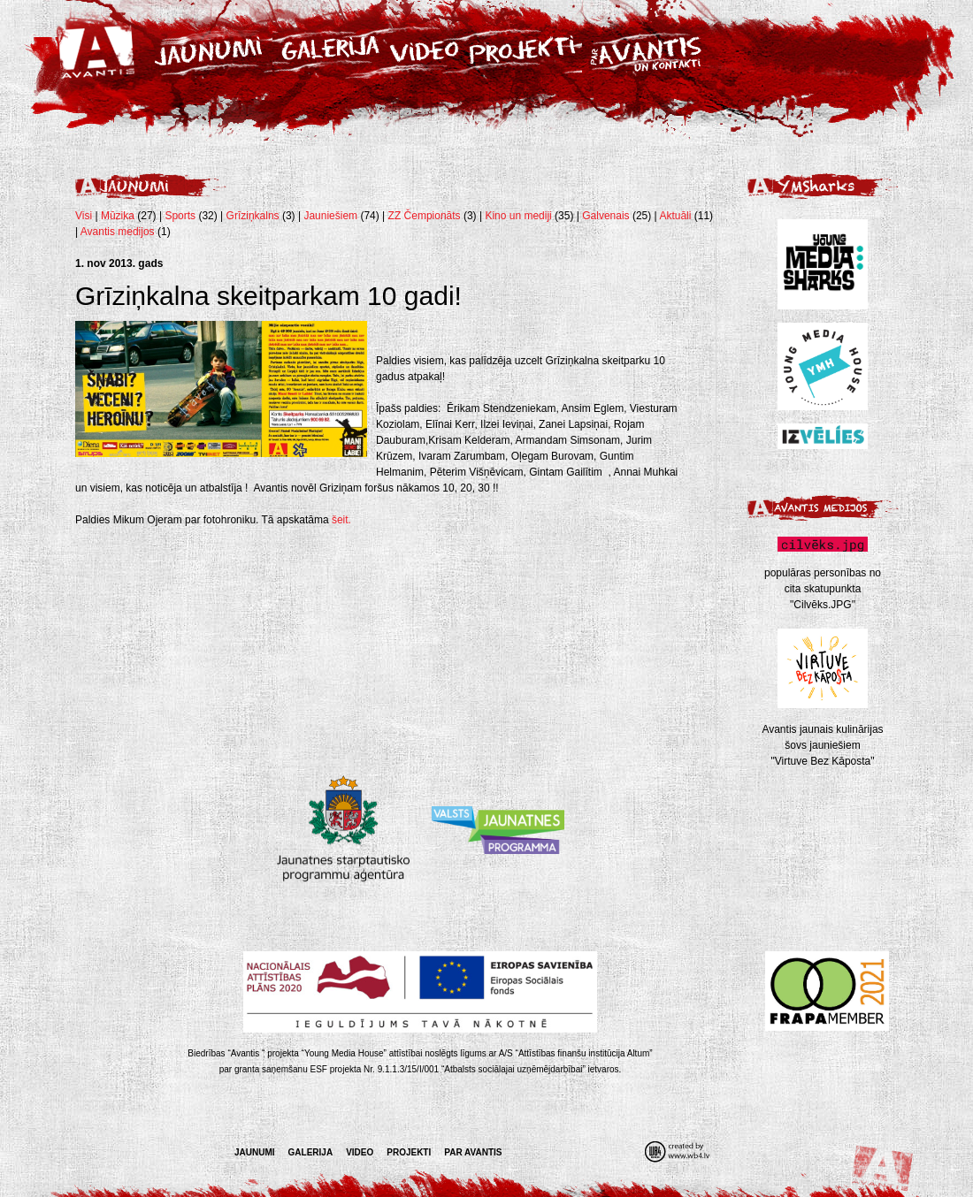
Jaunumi (254, 1152)
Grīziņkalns (253, 216)
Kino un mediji (518, 216)
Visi (83, 216)
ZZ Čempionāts (426, 216)
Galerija (310, 1152)
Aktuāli (675, 216)
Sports (180, 216)
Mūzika (117, 216)
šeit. (341, 520)
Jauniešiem (330, 216)
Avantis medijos (117, 231)
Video (359, 1152)
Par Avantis (473, 1152)
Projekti (409, 1152)
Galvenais (605, 216)
